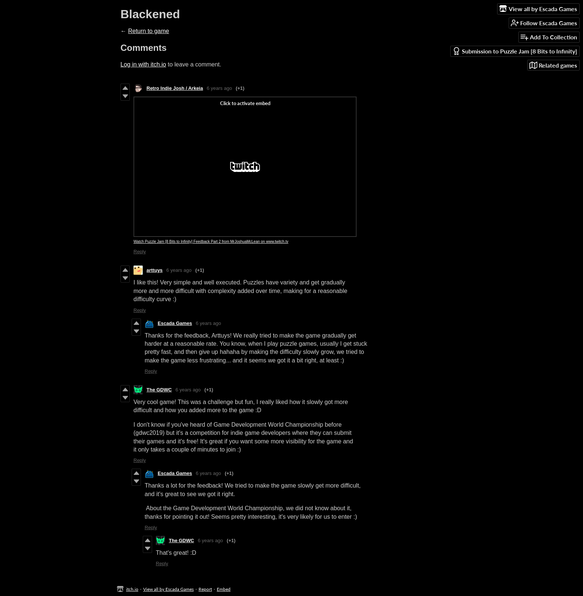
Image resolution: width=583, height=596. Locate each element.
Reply (139, 251)
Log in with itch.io (143, 64)
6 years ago (219, 88)
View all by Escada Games (168, 589)
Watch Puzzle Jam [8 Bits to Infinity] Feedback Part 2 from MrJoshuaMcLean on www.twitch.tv (210, 242)
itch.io (132, 589)
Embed (224, 589)
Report (205, 589)
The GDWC (159, 390)
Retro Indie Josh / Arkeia (174, 88)
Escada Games (175, 323)
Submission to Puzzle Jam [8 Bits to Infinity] (514, 51)
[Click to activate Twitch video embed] (245, 167)
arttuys (154, 270)
